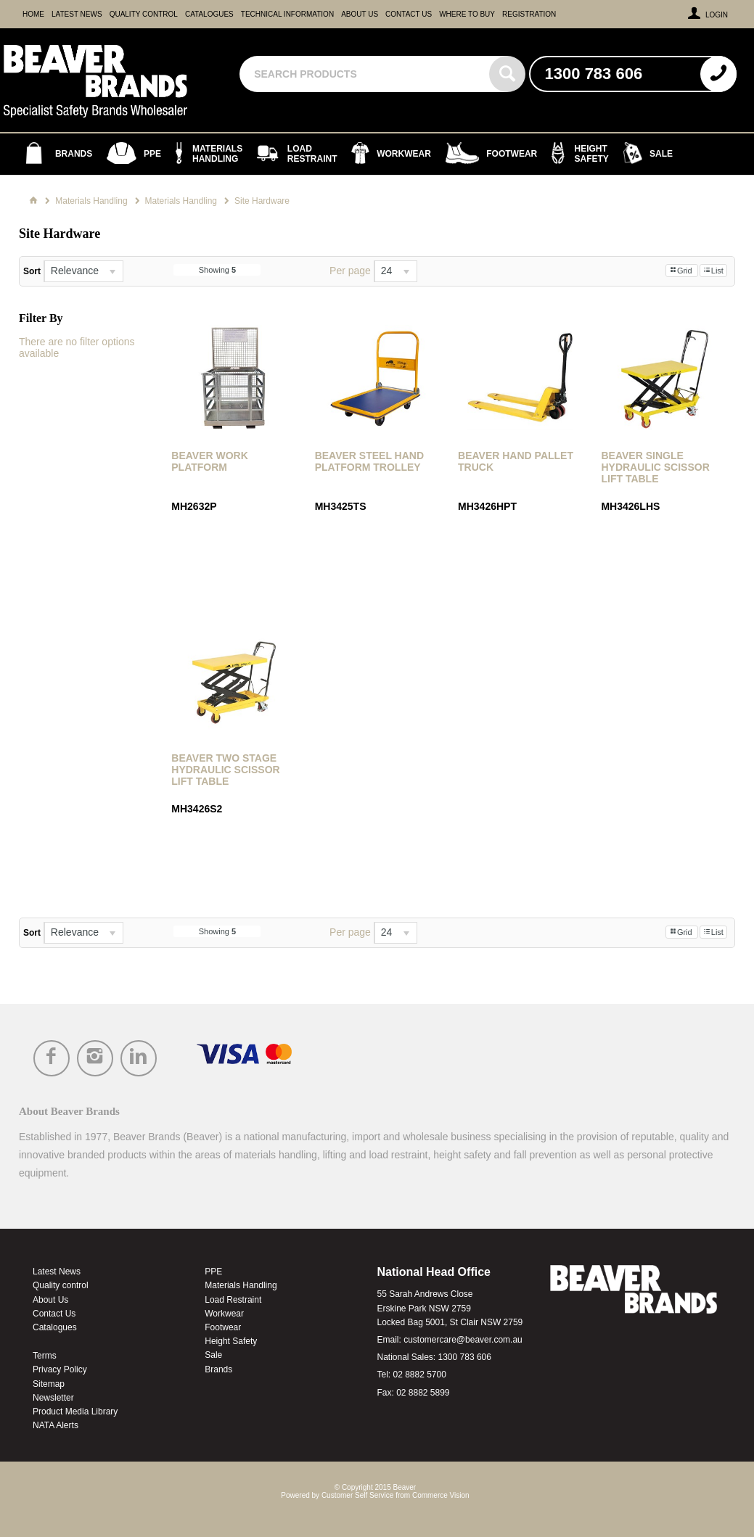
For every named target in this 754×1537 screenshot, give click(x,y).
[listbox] (83, 271)
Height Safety (231, 1341)
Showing (217, 269)
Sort (32, 271)
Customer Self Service (357, 1495)
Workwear (224, 1314)
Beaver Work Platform (209, 461)
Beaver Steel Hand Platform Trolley (369, 461)
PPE (213, 1271)
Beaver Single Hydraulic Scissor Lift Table (655, 467)
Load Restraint (233, 1300)
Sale (213, 1355)
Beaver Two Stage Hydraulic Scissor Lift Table (225, 769)
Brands (218, 1369)
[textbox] (365, 74)
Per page (350, 270)
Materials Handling (240, 1285)
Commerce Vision (441, 1495)
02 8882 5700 (419, 1374)
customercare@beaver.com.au (463, 1340)
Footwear (223, 1327)
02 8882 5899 (422, 1393)
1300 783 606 (464, 1357)
